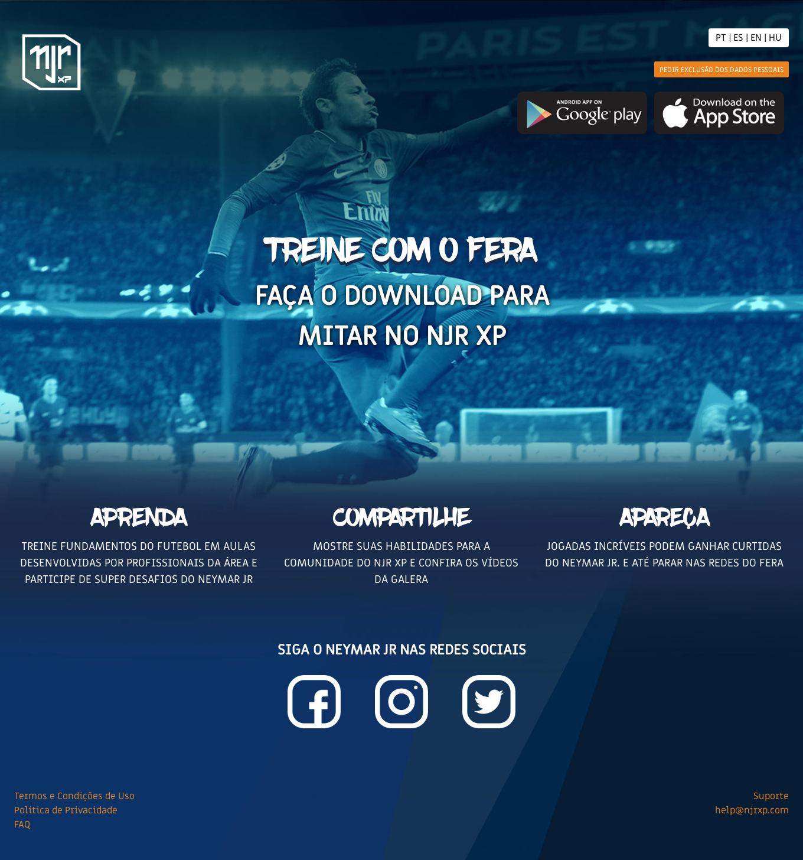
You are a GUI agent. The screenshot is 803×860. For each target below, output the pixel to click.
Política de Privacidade (65, 810)
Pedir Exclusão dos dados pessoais (722, 69)
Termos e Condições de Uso (74, 796)
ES (738, 37)
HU (775, 37)
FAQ (22, 824)
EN (756, 37)
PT (721, 37)
